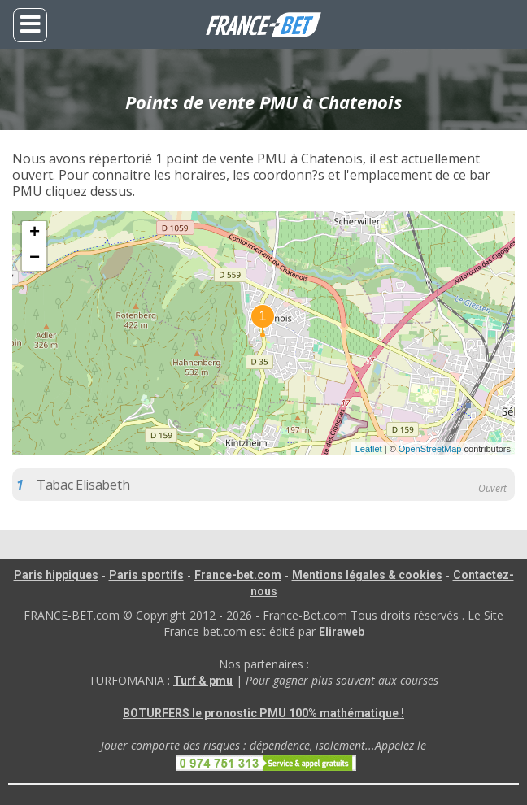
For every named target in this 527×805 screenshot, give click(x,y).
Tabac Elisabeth (83, 485)
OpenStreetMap (430, 449)
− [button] (34, 258)
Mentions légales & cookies (367, 574)
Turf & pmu (203, 680)
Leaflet (368, 449)
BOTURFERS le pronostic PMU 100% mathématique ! (263, 713)
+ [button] (34, 233)
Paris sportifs (146, 574)
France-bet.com (237, 574)
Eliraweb (341, 631)
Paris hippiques (56, 574)
